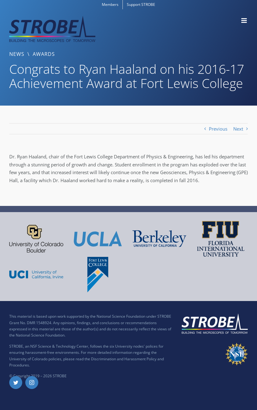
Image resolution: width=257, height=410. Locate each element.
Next (238, 129)
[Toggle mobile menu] (244, 20)
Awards (44, 54)
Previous (218, 129)
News (16, 54)
